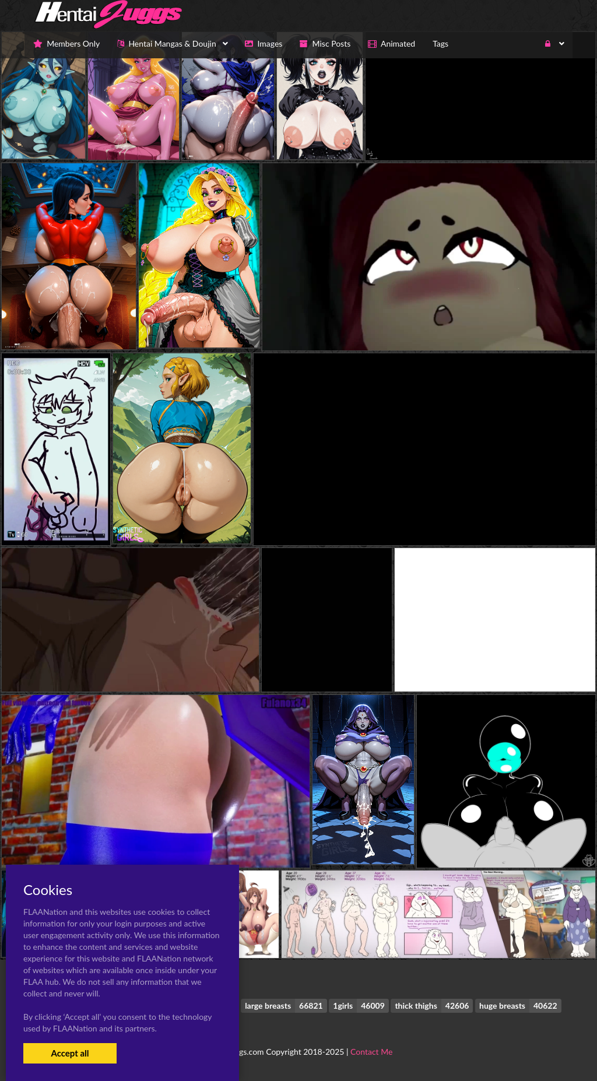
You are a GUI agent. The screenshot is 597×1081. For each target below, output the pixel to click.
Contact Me (371, 1052)
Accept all (70, 1053)
